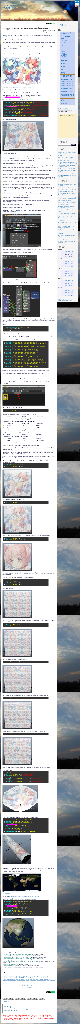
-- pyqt (63, 51)
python (21, 1009)
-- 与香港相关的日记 (67, 83)
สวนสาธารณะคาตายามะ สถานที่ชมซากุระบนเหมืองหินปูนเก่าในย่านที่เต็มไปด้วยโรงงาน (67, 175)
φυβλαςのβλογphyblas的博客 (9, 6)
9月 (63, 266)
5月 (63, 263)
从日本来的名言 (66, 33)
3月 (69, 252)
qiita (62, 100)
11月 (69, 266)
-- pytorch (64, 53)
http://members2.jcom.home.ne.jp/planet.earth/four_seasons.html (24, 896)
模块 (62, 39)
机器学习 (64, 55)
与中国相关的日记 (66, 79)
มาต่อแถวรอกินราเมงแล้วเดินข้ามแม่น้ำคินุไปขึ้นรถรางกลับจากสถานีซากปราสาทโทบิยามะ (67, 154)
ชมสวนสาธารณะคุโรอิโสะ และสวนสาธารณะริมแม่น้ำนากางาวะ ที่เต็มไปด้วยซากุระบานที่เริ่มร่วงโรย (67, 159)
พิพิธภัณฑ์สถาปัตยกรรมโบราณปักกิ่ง (66, 229)
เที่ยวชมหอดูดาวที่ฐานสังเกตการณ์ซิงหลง (67, 239)
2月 (66, 252)
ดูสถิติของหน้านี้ (5, 1001)
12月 (72, 266)
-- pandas (64, 45)
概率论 (63, 73)
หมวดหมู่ (7, 1006)
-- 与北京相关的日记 (67, 81)
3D (12, 1010)
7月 (69, 263)
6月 (66, 263)
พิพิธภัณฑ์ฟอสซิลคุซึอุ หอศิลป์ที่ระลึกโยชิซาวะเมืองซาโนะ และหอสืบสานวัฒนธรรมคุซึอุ (67, 170)
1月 (63, 252)
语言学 (63, 66)
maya (16, 1010)
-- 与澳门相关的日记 (67, 85)
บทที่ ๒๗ (5, 35)
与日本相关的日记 (66, 76)
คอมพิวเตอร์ (7, 1009)
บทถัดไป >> (33, 985)
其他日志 (64, 103)
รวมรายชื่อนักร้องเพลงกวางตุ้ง (64, 200)
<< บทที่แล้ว (24, 985)
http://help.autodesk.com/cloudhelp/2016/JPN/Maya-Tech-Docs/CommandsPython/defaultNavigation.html (27, 977)
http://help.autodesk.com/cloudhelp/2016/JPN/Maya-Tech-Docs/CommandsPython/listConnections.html (26, 979)
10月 (66, 266)
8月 (72, 263)
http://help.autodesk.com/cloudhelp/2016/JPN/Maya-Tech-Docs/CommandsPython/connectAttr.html (25, 976)
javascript (64, 60)
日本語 (77, 3)
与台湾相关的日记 (66, 88)
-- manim (64, 47)
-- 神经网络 (64, 57)
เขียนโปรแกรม (15, 1009)
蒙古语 (63, 63)
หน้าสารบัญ (29, 987)
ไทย (77, 1)
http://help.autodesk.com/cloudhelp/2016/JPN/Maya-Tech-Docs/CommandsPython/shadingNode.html (25, 974)
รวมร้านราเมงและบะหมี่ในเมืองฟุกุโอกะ (67, 187)
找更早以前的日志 (65, 300)
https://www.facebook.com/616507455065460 (22, 87)
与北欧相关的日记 (66, 91)
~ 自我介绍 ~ (63, 25)
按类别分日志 (63, 109)
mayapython (27, 1009)
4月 (72, 252)
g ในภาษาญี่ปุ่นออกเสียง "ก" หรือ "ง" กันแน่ (67, 217)
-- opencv (64, 49)
